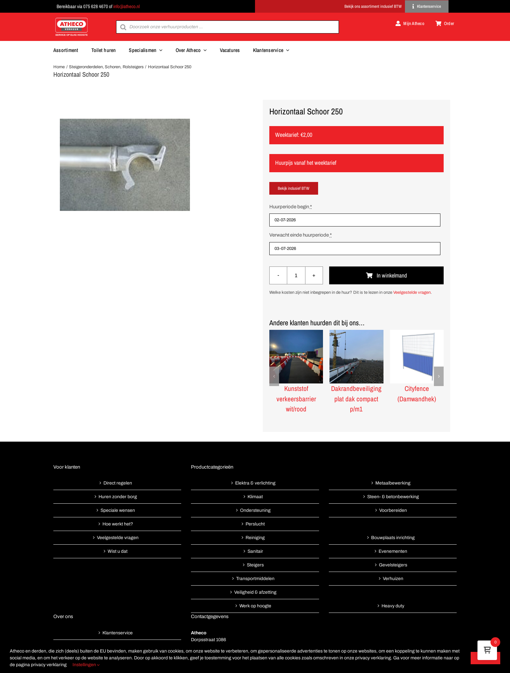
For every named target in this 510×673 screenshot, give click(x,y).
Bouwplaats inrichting (393, 537)
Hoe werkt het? (117, 524)
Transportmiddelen (255, 578)
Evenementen (393, 551)
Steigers (255, 565)
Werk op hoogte (255, 605)
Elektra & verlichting (255, 483)
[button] (274, 376)
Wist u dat (118, 551)
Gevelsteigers (393, 565)
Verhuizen (393, 578)
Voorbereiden (393, 510)
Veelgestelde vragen (412, 292)
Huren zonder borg (118, 496)
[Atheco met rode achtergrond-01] (71, 18)
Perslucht (255, 524)
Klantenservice (117, 632)
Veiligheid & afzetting (255, 592)
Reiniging (255, 537)
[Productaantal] (296, 275)
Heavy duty (393, 605)
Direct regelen (117, 483)
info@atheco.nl (126, 6)
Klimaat (255, 496)
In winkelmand (386, 275)
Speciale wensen (118, 510)
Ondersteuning (255, 510)
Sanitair (255, 551)
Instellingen (86, 664)
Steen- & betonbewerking (393, 496)
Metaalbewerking (392, 483)
